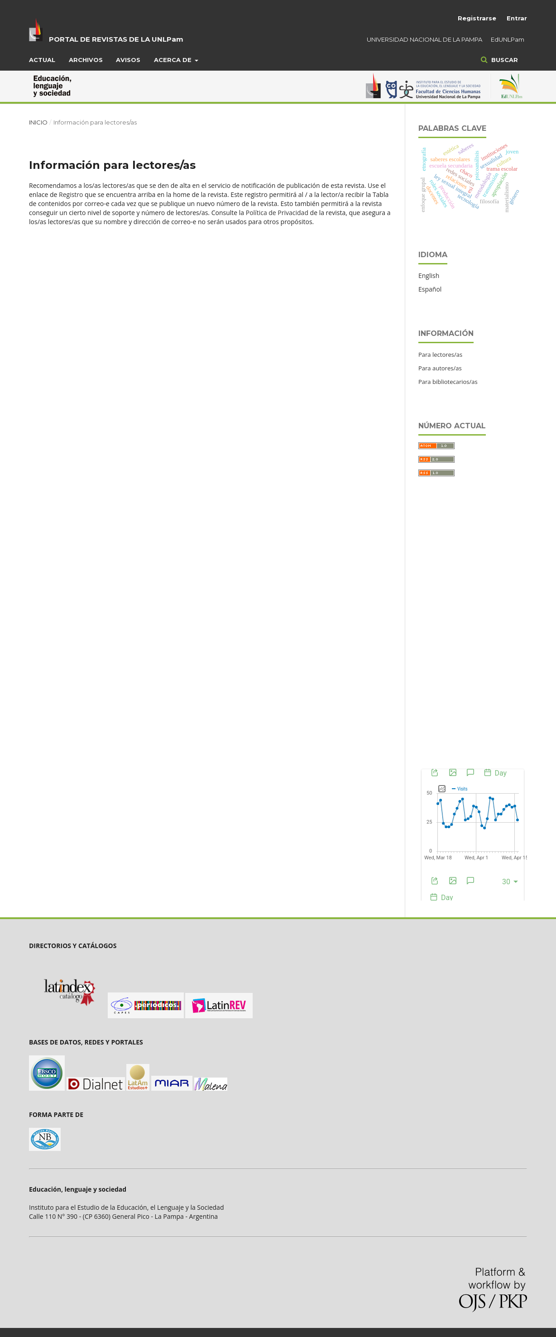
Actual (42, 59)
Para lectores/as (440, 354)
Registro (71, 194)
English (428, 275)
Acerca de (173, 59)
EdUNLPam (507, 39)
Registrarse (477, 18)
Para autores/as (440, 368)
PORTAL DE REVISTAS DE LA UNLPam (116, 39)
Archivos (86, 59)
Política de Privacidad (277, 212)
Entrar (517, 18)
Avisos (128, 59)
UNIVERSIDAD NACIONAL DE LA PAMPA (424, 39)
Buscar (503, 59)
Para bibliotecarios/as (448, 382)
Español (429, 289)
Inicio (38, 122)
